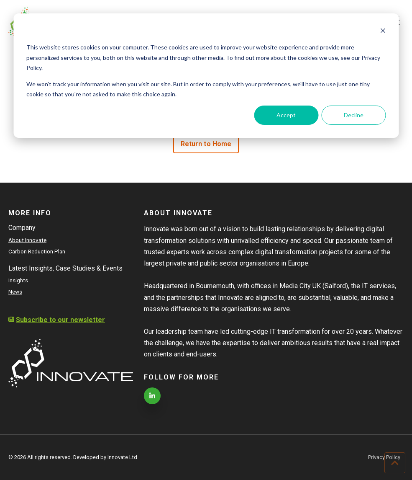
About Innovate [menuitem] (27, 240)
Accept (286, 115)
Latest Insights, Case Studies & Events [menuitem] (65, 268)
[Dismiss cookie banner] (383, 31)
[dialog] (206, 75)
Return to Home (206, 144)
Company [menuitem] (22, 228)
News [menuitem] (15, 291)
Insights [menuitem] (18, 280)
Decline (353, 115)
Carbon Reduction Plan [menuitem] (36, 251)
